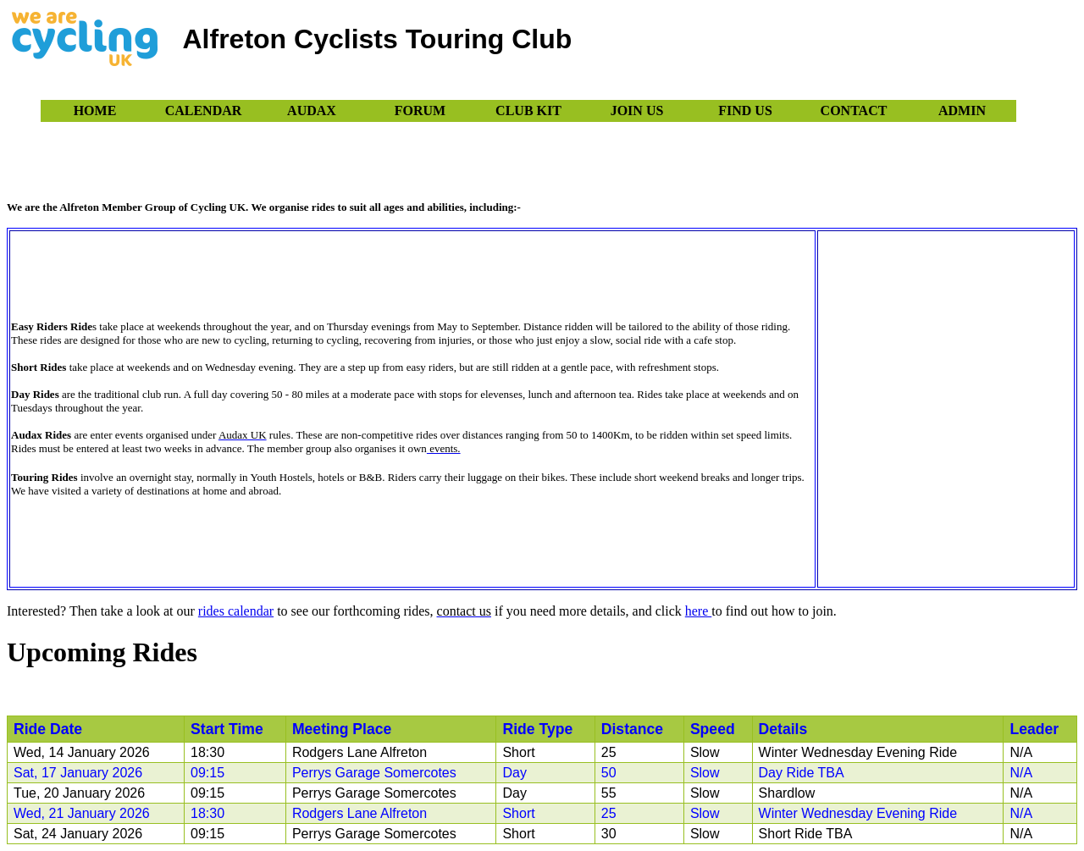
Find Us (745, 110)
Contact (854, 110)
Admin (962, 110)
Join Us (637, 110)
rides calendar (236, 611)
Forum (420, 110)
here (698, 611)
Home (95, 110)
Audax (311, 110)
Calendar (203, 110)
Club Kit (528, 110)
